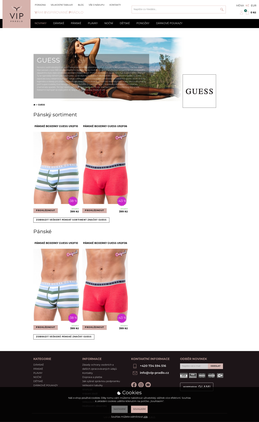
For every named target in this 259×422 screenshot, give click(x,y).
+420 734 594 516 (153, 366)
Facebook (134, 385)
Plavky (93, 23)
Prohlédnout (45, 211)
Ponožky (142, 23)
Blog (81, 5)
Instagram (141, 385)
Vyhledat (221, 9)
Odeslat (215, 366)
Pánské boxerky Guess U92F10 (56, 126)
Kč (247, 6)
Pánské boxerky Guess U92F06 (105, 126)
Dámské (58, 23)
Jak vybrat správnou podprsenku (101, 381)
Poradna (40, 5)
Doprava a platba (92, 377)
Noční (108, 23)
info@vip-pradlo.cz (154, 373)
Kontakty (115, 5)
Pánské (76, 23)
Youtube (148, 385)
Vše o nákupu (97, 5)
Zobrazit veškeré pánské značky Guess (64, 337)
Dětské (125, 23)
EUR (253, 6)
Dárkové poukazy (169, 23)
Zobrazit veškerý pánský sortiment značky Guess (71, 220)
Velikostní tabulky (62, 5)
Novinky (41, 23)
